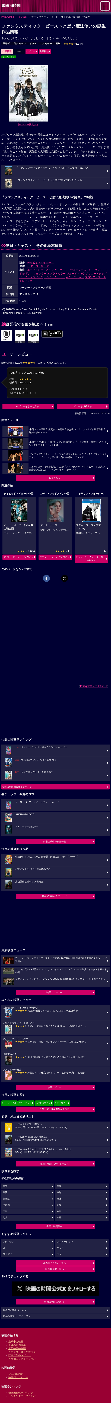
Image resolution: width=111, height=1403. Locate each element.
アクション (8, 1241)
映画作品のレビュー (19, 1355)
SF (4, 1248)
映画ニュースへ (54, 992)
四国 (59, 1211)
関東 (59, 1186)
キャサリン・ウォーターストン (72, 269)
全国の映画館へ (54, 1226)
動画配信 (44, 51)
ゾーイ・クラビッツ (31, 277)
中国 (5, 1211)
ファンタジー (46, 43)
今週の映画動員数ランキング (17, 786)
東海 (59, 1192)
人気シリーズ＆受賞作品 (22, 1351)
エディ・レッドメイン (40, 269)
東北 (59, 1199)
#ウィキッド (25, 1103)
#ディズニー (61, 1103)
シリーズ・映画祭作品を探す (54, 1109)
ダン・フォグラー (35, 273)
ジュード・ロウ (75, 273)
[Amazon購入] (28, 124)
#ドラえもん (8, 1103)
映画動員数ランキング (20, 1392)
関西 (5, 1192)
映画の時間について (54, 1301)
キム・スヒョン (75, 277)
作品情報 (22, 17)
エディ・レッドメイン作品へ (54, 557)
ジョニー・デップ (96, 273)
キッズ (60, 1248)
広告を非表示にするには (93, 686)
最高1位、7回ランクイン (14, 43)
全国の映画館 (15, 1373)
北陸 (59, 1205)
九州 (5, 1217)
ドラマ (33, 43)
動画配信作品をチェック (54, 896)
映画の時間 (7, 17)
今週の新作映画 (17, 1345)
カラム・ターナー (54, 277)
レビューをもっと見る (27, 406)
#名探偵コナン (43, 1103)
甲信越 (6, 1205)
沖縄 (59, 1217)
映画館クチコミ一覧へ (54, 1263)
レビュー (30, 51)
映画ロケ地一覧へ (54, 1269)
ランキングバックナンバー (23, 1396)
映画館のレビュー (18, 1377)
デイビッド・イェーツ (40, 262)
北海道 (6, 1199)
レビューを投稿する (81, 406)
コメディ (7, 1254)
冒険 (58, 43)
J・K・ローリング (38, 266)
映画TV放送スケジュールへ (54, 1163)
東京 (5, 1186)
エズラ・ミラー (56, 273)
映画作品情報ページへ (14, 1310)
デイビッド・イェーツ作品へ (18, 557)
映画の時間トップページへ (16, 1316)
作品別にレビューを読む (22, 1358)
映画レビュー (54, 1087)
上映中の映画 (15, 1341)
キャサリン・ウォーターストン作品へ (90, 559)
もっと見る (54, 477)
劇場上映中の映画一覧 (54, 841)
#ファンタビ (9, 57)
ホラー (60, 1254)
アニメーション (65, 1241)
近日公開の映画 (17, 1348)
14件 (73, 43)
